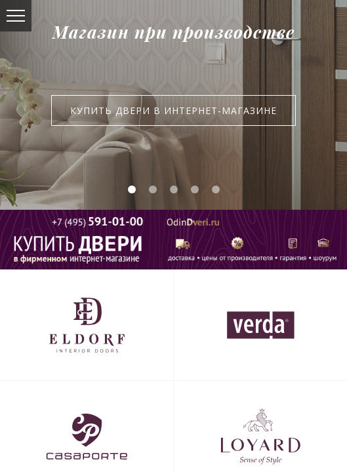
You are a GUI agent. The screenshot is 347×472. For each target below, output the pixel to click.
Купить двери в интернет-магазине (173, 110)
